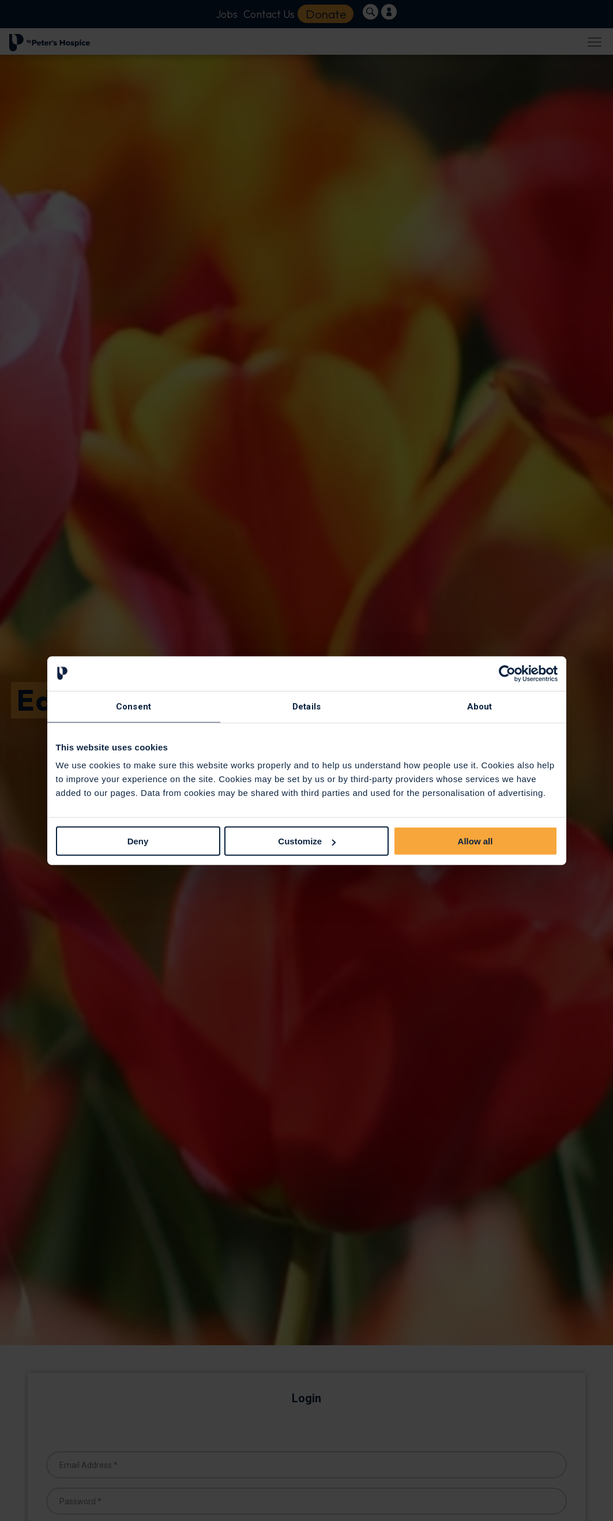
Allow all (475, 841)
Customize (307, 841)
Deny (138, 841)
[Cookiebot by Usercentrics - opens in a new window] (507, 673)
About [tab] (479, 706)
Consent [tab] (133, 706)
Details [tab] (306, 706)
